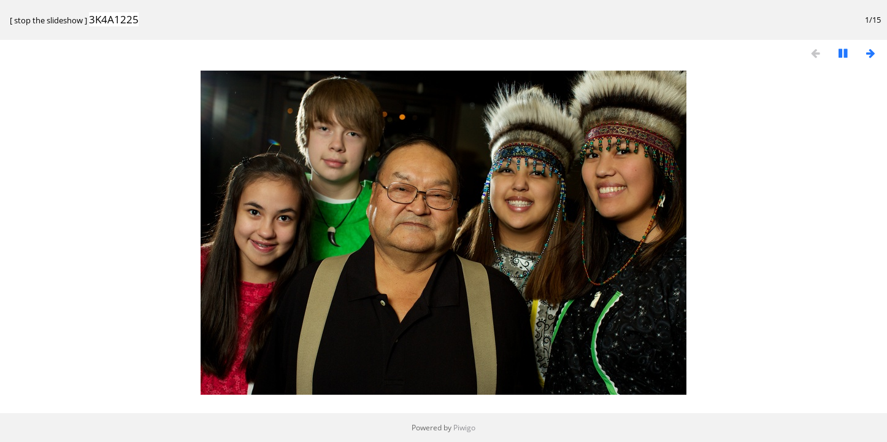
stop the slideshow (48, 20)
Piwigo (464, 427)
